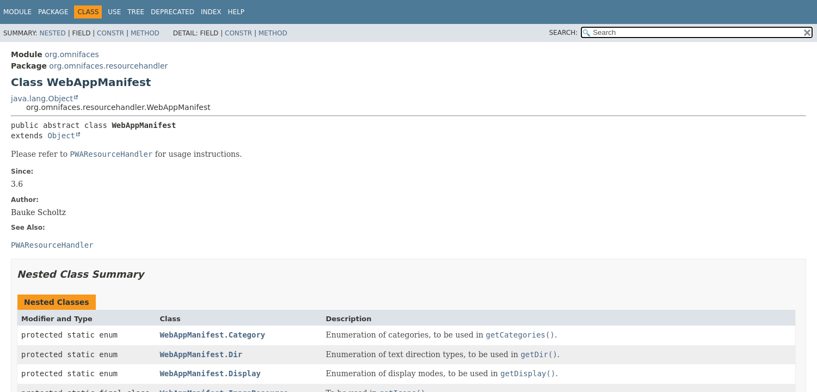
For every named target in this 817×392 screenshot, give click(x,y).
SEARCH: (563, 32)
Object (61, 135)
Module (17, 12)
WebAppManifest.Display (209, 373)
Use (114, 12)
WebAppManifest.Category (212, 334)
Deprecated (172, 12)
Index (211, 12)
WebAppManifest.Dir (200, 354)
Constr (110, 33)
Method (145, 33)
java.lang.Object (42, 98)
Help (236, 12)
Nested (52, 33)
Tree (135, 12)
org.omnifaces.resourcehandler (108, 66)
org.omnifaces (72, 54)
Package (53, 12)
